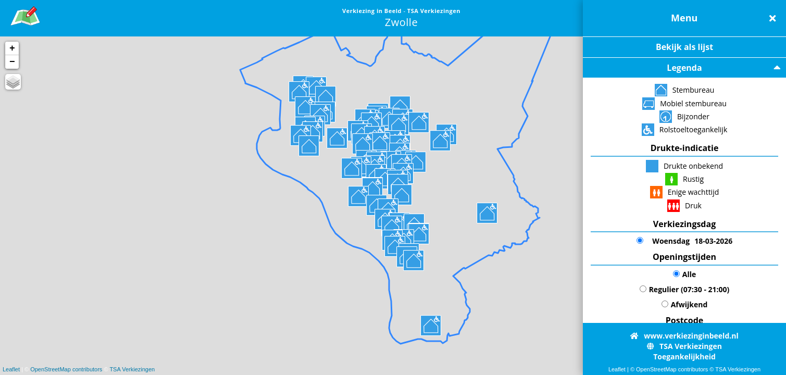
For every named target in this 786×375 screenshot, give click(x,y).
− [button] (12, 62)
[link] (25, 14)
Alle (684, 274)
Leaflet (11, 369)
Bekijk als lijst (684, 47)
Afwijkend (685, 304)
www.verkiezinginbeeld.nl (684, 336)
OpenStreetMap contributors (66, 369)
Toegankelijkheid (684, 356)
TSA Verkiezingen (132, 369)
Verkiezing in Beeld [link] (372, 11)
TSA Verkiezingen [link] (433, 11)
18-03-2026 (685, 241)
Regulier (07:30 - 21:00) (685, 289)
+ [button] (12, 48)
